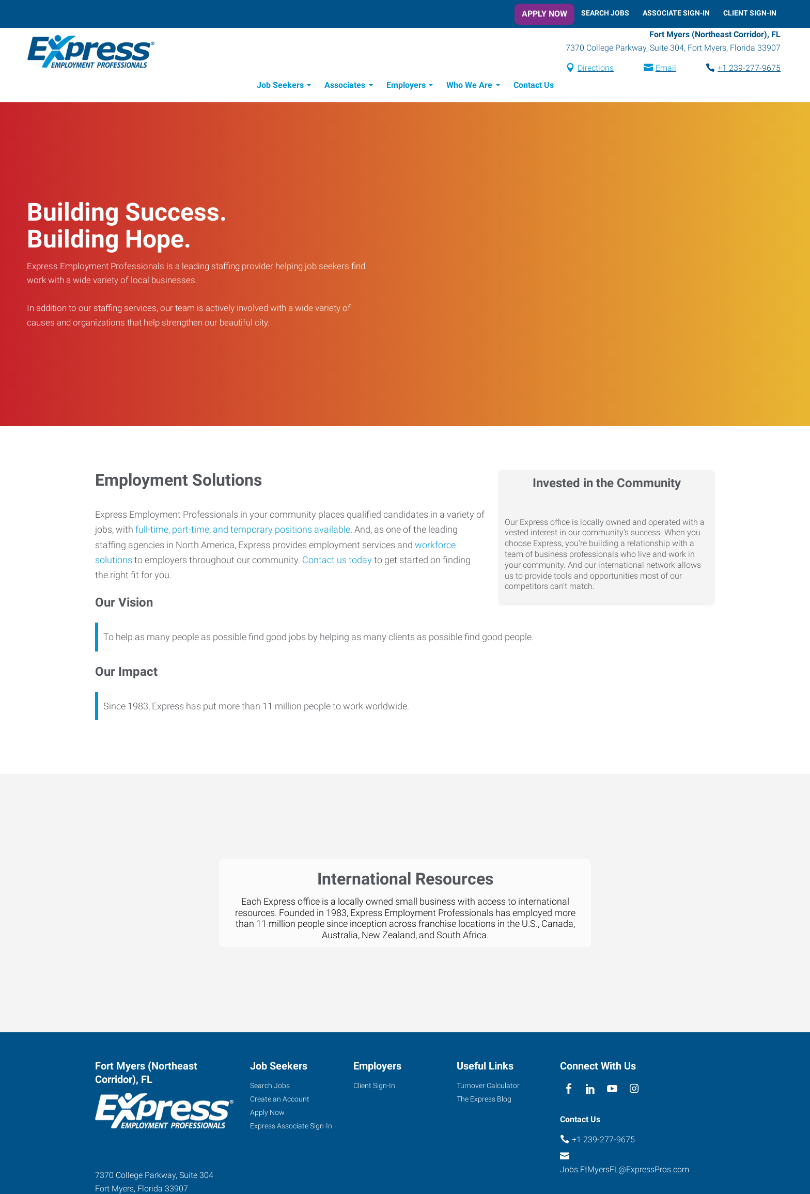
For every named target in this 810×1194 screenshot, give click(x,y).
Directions (591, 69)
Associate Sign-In (676, 13)
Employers (406, 86)
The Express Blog (484, 1100)
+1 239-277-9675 (744, 69)
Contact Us (533, 86)
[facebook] (568, 1091)
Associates (344, 86)
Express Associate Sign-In (291, 1127)
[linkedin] (590, 1091)
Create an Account (279, 1100)
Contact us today (337, 561)
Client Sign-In (749, 13)
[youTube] (612, 1091)
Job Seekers (280, 86)
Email (661, 69)
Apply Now (544, 14)
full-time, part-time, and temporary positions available (242, 530)
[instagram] (634, 1091)
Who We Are (469, 86)
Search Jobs (605, 13)
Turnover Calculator (488, 1087)
